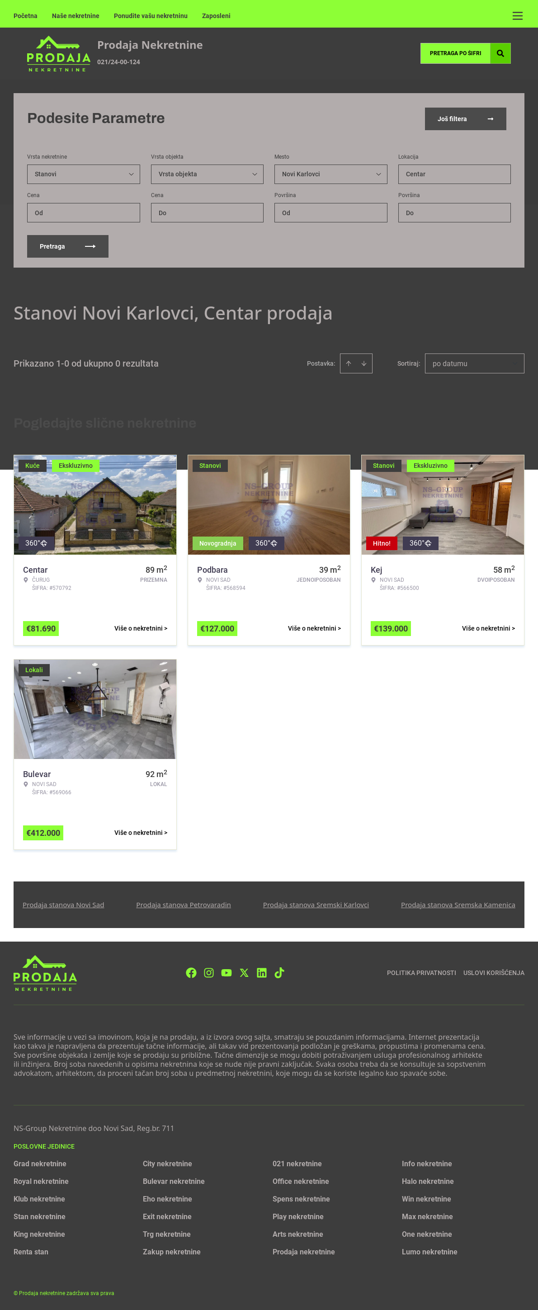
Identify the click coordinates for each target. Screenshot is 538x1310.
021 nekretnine (297, 1163)
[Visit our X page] (244, 971)
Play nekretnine (298, 1215)
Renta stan (31, 1251)
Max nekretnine (427, 1215)
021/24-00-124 (118, 61)
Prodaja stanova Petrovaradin (183, 903)
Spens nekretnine (301, 1198)
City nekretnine (167, 1163)
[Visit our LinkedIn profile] (261, 971)
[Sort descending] (364, 362)
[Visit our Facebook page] (191, 971)
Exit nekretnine (167, 1215)
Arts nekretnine (298, 1233)
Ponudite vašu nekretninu (151, 15)
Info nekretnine (427, 1163)
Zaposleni (216, 15)
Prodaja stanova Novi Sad (63, 903)
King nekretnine (39, 1233)
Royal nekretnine (41, 1180)
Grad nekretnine (40, 1163)
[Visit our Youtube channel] (226, 971)
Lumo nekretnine (430, 1251)
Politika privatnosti (421, 971)
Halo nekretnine (428, 1180)
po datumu (450, 362)
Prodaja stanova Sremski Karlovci (316, 903)
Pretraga (68, 245)
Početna (26, 15)
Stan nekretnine (40, 1215)
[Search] (500, 53)
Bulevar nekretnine (174, 1180)
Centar (415, 173)
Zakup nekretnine (172, 1251)
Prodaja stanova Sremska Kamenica (458, 903)
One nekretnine (427, 1233)
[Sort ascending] (348, 362)
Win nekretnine (426, 1198)
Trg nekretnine (167, 1233)
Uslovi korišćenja (493, 971)
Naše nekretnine (75, 15)
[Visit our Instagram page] (208, 971)
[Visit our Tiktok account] (279, 971)
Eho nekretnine (167, 1198)
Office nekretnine (301, 1180)
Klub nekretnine (39, 1198)
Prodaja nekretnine (304, 1251)
